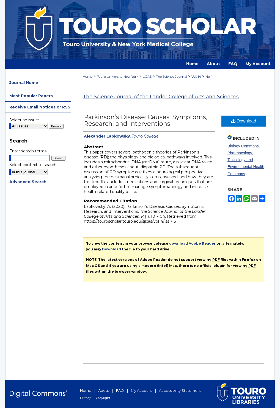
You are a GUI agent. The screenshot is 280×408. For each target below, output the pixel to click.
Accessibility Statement (180, 390)
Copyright (103, 398)
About (103, 390)
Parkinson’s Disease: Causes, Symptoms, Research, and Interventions (145, 120)
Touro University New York (117, 76)
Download (243, 121)
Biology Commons (243, 146)
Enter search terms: (28, 151)
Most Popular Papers (31, 95)
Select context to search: (33, 164)
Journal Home (23, 82)
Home (87, 76)
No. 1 (209, 76)
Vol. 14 (196, 76)
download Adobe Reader (192, 243)
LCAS (147, 76)
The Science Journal (171, 76)
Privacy (85, 398)
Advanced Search (27, 181)
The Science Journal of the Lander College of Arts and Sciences (161, 97)
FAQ (120, 390)
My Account (141, 390)
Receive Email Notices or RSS (39, 107)
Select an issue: (24, 120)
